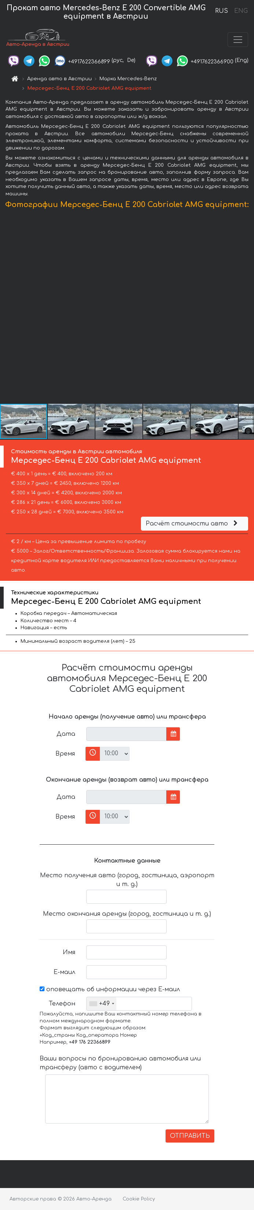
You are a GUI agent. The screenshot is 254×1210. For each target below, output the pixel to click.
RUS (221, 11)
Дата (66, 734)
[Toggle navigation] (238, 39)
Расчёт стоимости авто (193, 523)
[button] (247, 308)
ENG (240, 11)
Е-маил (64, 972)
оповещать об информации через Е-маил (110, 989)
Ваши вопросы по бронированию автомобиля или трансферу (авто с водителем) (120, 1063)
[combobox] (101, 1003)
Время (65, 753)
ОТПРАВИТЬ (190, 1136)
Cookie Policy (139, 1199)
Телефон (62, 1003)
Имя (69, 952)
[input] (126, 734)
